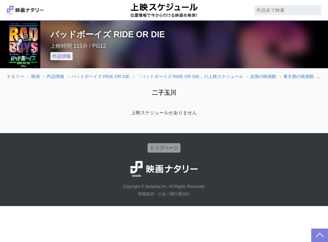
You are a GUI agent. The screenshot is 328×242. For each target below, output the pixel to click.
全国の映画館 (263, 76)
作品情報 (61, 56)
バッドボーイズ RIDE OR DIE (100, 76)
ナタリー (15, 76)
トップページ (164, 148)
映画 (35, 76)
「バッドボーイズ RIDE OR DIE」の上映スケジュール (190, 76)
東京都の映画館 (298, 76)
